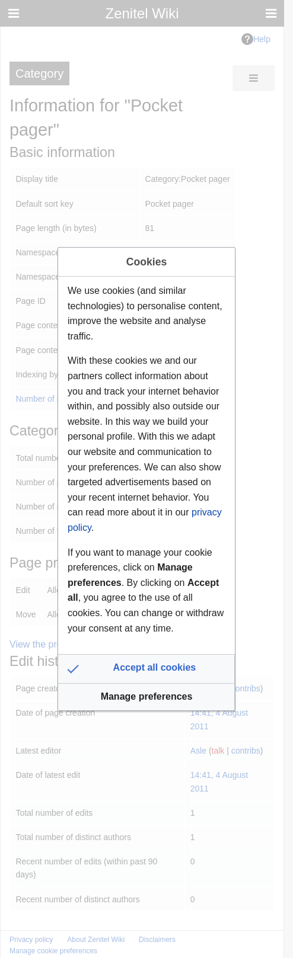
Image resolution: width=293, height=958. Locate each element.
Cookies (146, 262)
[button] (146, 669)
